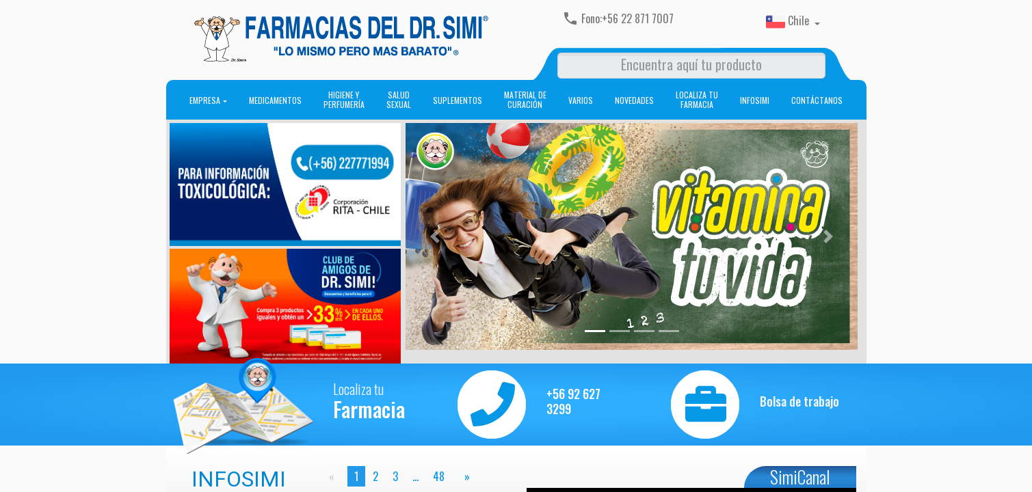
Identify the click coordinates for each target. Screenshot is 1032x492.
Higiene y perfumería (344, 99)
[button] (435, 236)
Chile (789, 21)
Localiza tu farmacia (697, 99)
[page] (464, 476)
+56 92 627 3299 (573, 401)
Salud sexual (398, 99)
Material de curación (525, 99)
